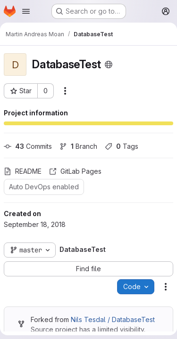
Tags (121, 146)
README (23, 171)
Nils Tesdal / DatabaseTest (113, 319)
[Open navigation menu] (26, 11)
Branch (78, 146)
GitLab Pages (75, 171)
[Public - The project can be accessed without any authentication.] (108, 64)
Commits (28, 146)
